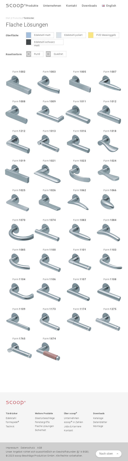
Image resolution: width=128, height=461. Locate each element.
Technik (10, 426)
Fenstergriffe (42, 422)
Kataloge (98, 418)
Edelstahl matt (42, 35)
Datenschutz (28, 447)
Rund (37, 54)
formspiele (12, 422)
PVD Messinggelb (106, 35)
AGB (39, 447)
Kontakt (71, 5)
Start (8, 18)
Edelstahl (11, 418)
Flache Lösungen (44, 426)
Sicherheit (40, 430)
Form (18, 71)
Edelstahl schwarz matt (44, 43)
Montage (98, 426)
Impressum (12, 447)
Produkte (17, 18)
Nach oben (106, 453)
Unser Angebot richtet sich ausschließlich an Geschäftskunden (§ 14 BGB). (47, 451)
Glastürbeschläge (45, 418)
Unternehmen (71, 418)
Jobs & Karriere (72, 426)
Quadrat (58, 54)
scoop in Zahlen (73, 422)
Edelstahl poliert (73, 35)
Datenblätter (100, 422)
